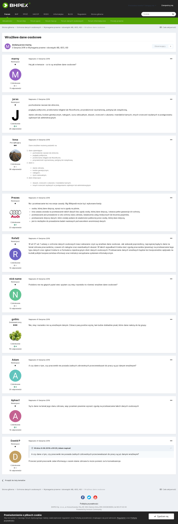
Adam (15, 359)
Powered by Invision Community (89, 509)
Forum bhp (21, 21)
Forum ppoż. (36, 21)
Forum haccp (50, 21)
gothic (15, 319)
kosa (15, 139)
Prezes (15, 197)
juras (15, 99)
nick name (15, 278)
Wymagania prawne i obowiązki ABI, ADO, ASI (48, 47)
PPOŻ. (25, 14)
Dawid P (15, 440)
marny (28, 45)
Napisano (39, 59)
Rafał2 (15, 238)
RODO (46, 14)
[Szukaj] (155, 14)
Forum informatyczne (97, 21)
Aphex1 (15, 400)
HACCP (36, 14)
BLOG (70, 14)
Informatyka (58, 14)
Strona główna (97, 14)
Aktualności (7, 21)
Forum (7, 15)
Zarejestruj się (167, 5)
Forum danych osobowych (72, 21)
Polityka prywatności (89, 504)
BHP (16, 14)
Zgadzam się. (161, 516)
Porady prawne (117, 21)
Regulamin (82, 14)
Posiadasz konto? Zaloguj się (142, 5)
